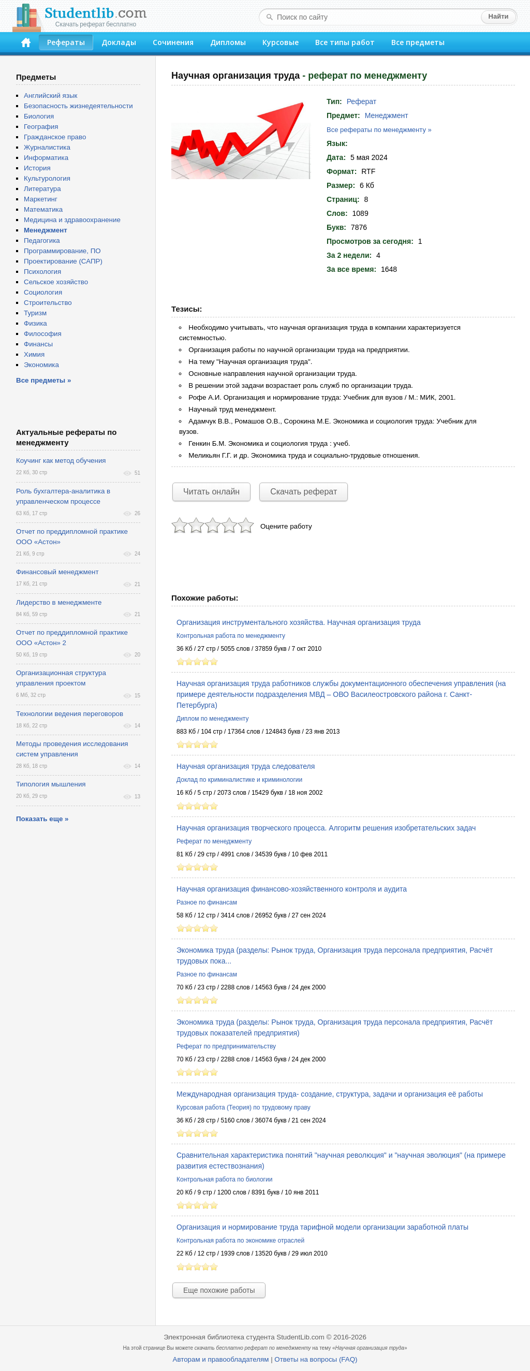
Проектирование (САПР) (63, 261)
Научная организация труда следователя (245, 766)
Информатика (46, 158)
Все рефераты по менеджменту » (379, 130)
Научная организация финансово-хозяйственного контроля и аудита (291, 889)
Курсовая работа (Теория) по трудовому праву (243, 1107)
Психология (42, 271)
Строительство (48, 303)
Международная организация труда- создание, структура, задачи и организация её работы (329, 1094)
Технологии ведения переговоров (69, 714)
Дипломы (228, 42)
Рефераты (66, 42)
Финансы (38, 344)
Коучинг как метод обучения (61, 460)
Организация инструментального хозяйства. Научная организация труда (298, 622)
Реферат (362, 101)
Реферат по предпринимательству (226, 1046)
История (37, 168)
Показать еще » (42, 819)
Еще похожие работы (219, 1290)
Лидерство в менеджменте (58, 602)
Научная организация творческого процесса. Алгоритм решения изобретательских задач (326, 828)
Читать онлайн (211, 491)
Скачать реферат (303, 491)
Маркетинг (40, 199)
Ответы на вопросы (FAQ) (315, 1359)
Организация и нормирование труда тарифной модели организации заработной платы (322, 1227)
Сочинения (173, 42)
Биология (39, 116)
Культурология (47, 178)
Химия (34, 354)
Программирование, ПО (62, 251)
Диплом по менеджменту (212, 718)
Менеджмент (386, 115)
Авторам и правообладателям (221, 1359)
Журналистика (47, 147)
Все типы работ (345, 42)
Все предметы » (43, 380)
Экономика (41, 365)
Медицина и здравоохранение (72, 220)
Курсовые (280, 42)
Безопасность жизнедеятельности (78, 106)
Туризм (35, 313)
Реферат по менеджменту (214, 841)
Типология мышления (51, 784)
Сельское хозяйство (56, 282)
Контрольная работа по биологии (224, 1179)
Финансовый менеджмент (57, 572)
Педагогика (42, 240)
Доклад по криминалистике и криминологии (239, 779)
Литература (42, 189)
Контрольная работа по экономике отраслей (240, 1240)
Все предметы (418, 42)
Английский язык (50, 95)
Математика (43, 209)
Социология (43, 292)
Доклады (118, 42)
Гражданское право (55, 137)
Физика (35, 323)
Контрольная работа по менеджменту (230, 635)
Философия (43, 334)
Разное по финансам (206, 902)
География (41, 126)
